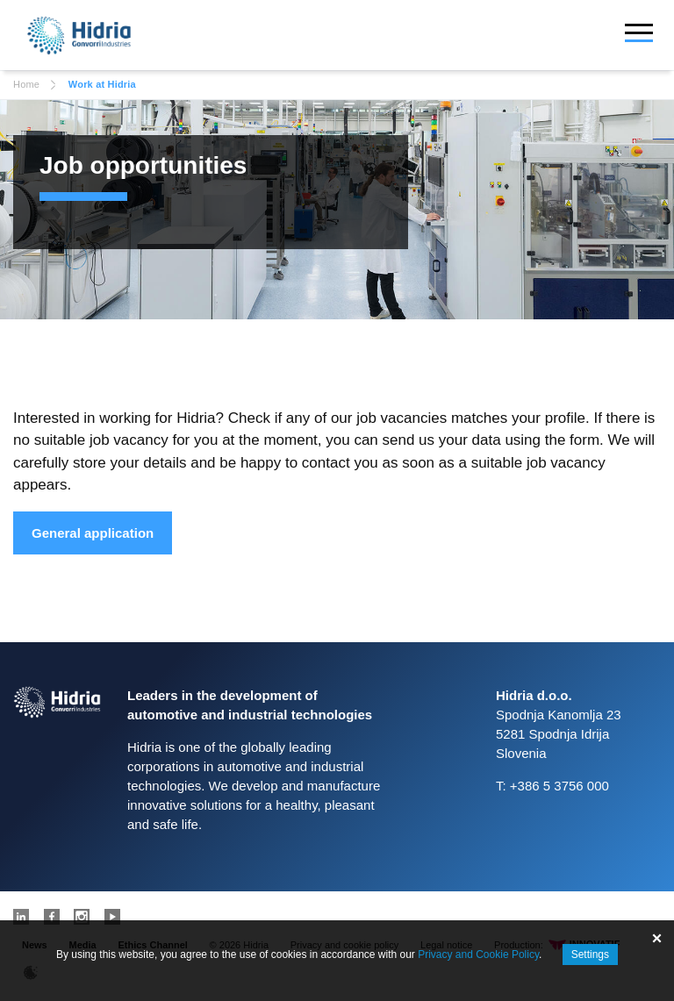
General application (93, 533)
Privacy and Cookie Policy (478, 954)
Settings (590, 954)
